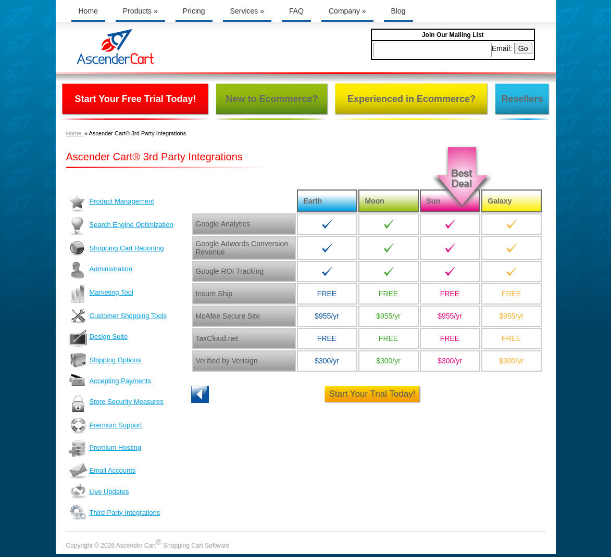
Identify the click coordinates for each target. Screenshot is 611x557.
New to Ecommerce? (272, 99)
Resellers (522, 99)
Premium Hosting (105, 449)
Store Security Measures (116, 403)
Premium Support (105, 426)
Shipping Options (105, 360)
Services (247, 11)
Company (347, 11)
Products (140, 11)
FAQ (296, 11)
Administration (100, 270)
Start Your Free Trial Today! (135, 99)
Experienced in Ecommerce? (411, 99)
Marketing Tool (101, 294)
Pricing (194, 11)
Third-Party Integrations (114, 514)
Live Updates (99, 491)
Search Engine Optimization (121, 226)
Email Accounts (102, 471)
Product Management (111, 203)
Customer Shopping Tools (118, 316)
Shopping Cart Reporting (116, 248)
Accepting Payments (110, 380)
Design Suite (98, 338)
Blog (398, 11)
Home (88, 11)
